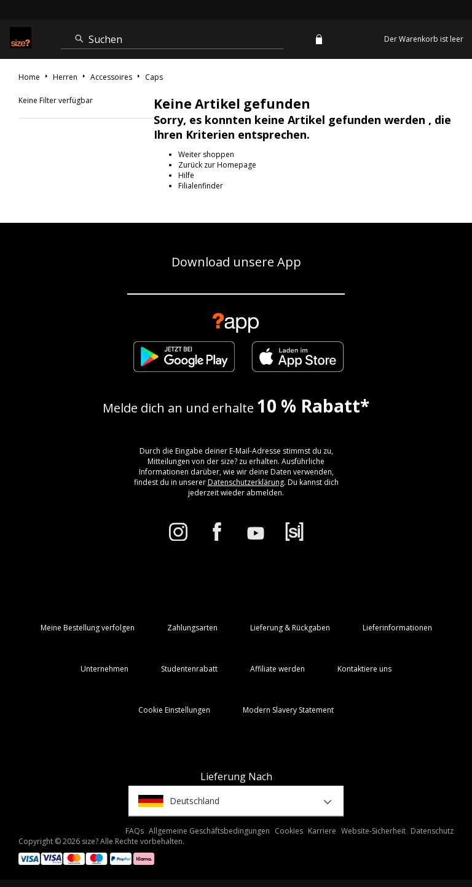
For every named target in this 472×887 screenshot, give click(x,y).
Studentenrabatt (189, 669)
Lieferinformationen (397, 627)
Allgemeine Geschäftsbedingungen (209, 831)
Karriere (322, 831)
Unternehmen (104, 669)
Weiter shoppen (206, 154)
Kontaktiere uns (364, 669)
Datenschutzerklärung (246, 482)
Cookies (289, 831)
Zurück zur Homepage (217, 165)
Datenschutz (432, 831)
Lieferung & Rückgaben (290, 627)
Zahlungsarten (192, 627)
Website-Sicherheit (373, 831)
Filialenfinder (200, 185)
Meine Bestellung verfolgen (88, 627)
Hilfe (186, 175)
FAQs (134, 831)
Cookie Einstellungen (174, 710)
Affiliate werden (277, 669)
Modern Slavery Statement (288, 710)
